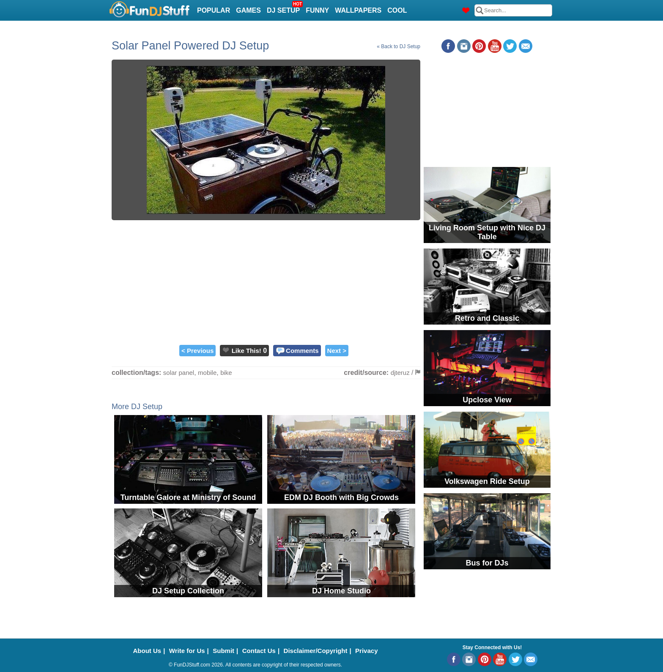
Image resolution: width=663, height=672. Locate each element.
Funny (317, 10)
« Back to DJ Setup (398, 46)
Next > (336, 350)
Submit (223, 650)
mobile (207, 372)
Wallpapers (358, 10)
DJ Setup (284, 8)
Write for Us (187, 650)
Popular (213, 10)
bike (226, 372)
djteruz (400, 372)
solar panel (178, 372)
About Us (147, 650)
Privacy (366, 650)
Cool (397, 10)
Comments (302, 350)
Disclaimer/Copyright (316, 650)
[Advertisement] (266, 281)
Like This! (246, 350)
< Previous (197, 350)
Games (248, 10)
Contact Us (259, 650)
